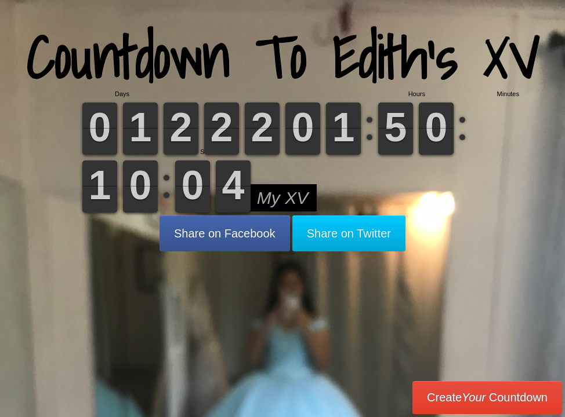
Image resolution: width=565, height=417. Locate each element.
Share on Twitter (349, 233)
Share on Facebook (225, 233)
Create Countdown (487, 397)
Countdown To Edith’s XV (282, 58)
